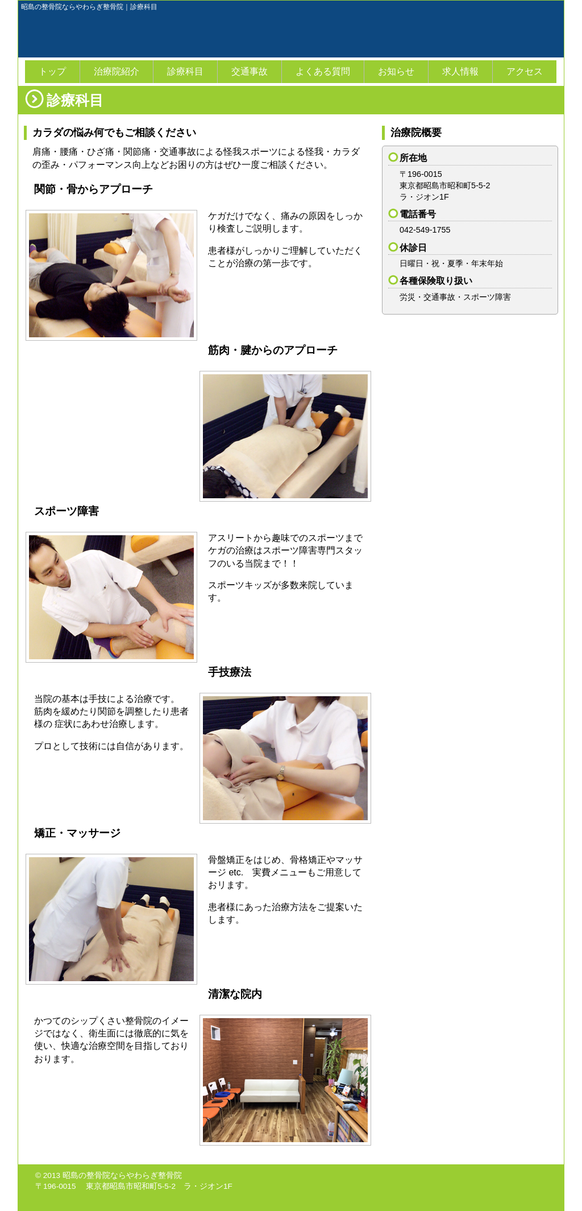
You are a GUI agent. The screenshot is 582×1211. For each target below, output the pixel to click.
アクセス (524, 71)
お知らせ (396, 71)
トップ (52, 71)
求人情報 (460, 71)
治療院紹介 (116, 71)
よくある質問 (323, 71)
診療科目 (185, 71)
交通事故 (249, 71)
